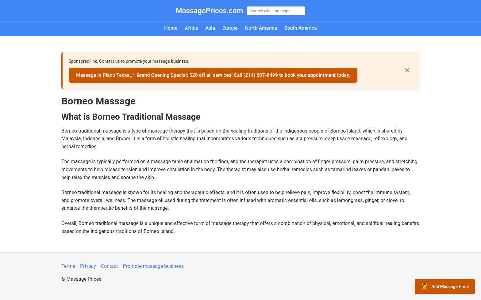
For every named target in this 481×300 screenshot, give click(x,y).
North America (261, 28)
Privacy (88, 266)
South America (300, 28)
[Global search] (276, 10)
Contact (109, 266)
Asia (210, 28)
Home (170, 28)
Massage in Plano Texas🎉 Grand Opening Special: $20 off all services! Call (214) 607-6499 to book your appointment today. (213, 75)
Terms (68, 266)
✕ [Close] (407, 70)
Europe (230, 28)
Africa (191, 28)
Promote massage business (153, 266)
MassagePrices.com (209, 10)
